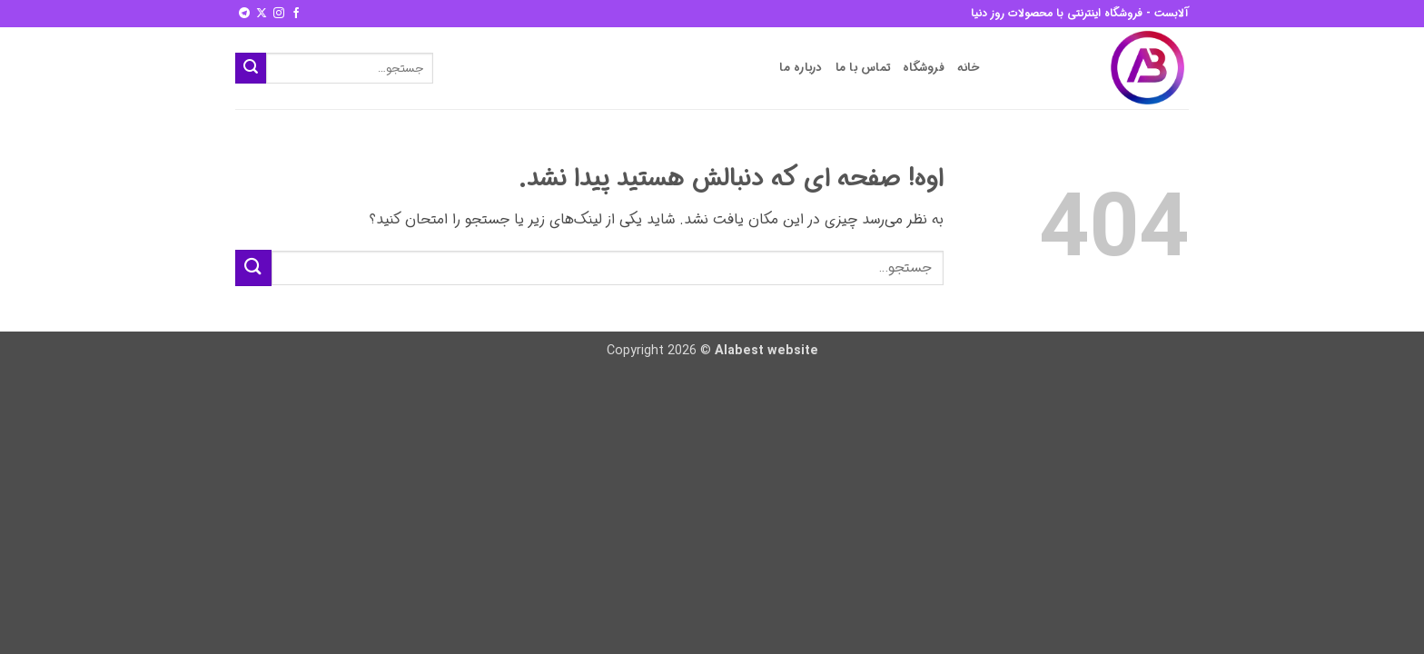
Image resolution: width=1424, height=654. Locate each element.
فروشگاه (923, 68)
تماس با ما (863, 68)
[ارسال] (250, 68)
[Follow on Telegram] (244, 13)
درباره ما (800, 68)
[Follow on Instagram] (278, 13)
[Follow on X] (261, 13)
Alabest (739, 351)
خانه (968, 68)
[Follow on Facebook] (296, 13)
